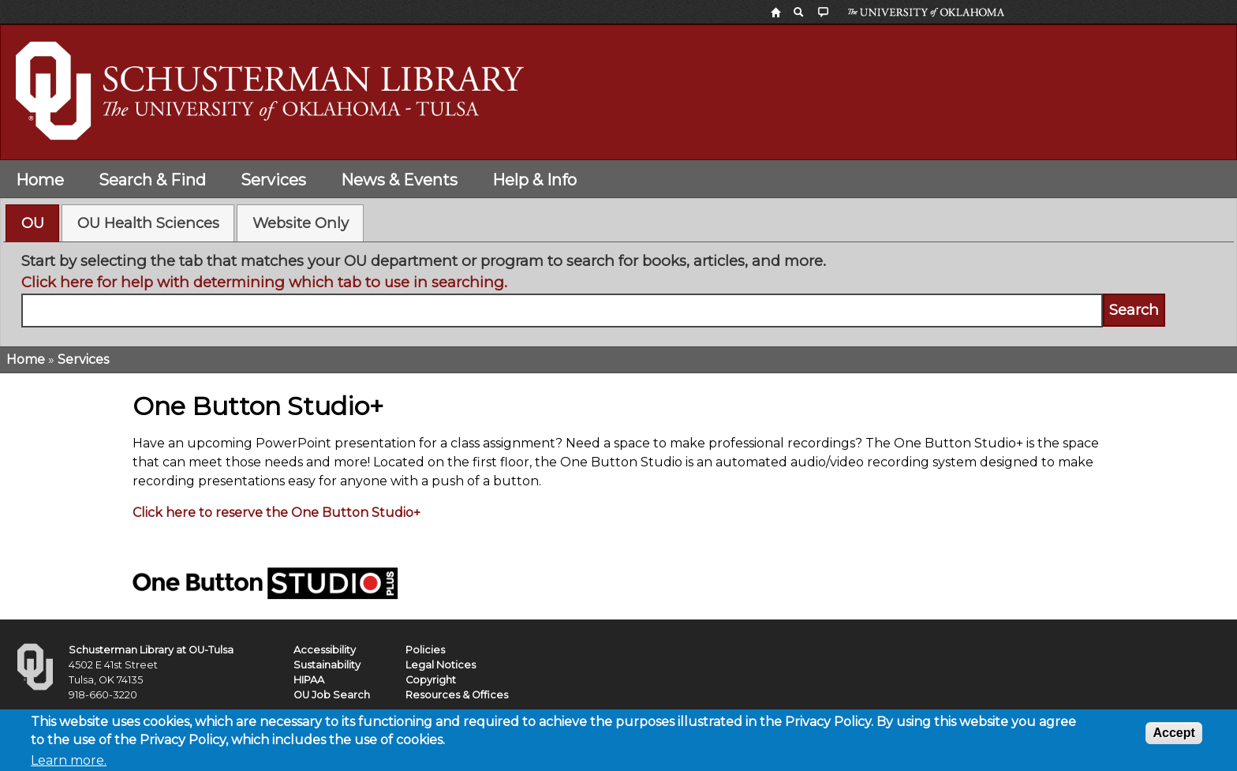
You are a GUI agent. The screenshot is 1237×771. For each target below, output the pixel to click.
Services (273, 179)
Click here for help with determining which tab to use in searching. (264, 282)
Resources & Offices (456, 695)
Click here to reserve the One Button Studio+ (276, 512)
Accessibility (324, 650)
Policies (425, 650)
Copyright (430, 680)
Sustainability (327, 665)
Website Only (300, 223)
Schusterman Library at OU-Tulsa (151, 650)
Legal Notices (440, 665)
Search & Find (152, 179)
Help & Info (534, 179)
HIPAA (308, 680)
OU (32, 223)
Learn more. (69, 761)
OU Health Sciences (148, 223)
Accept (1173, 733)
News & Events (399, 179)
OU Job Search (331, 695)
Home (40, 179)
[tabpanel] (618, 288)
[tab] (32, 223)
